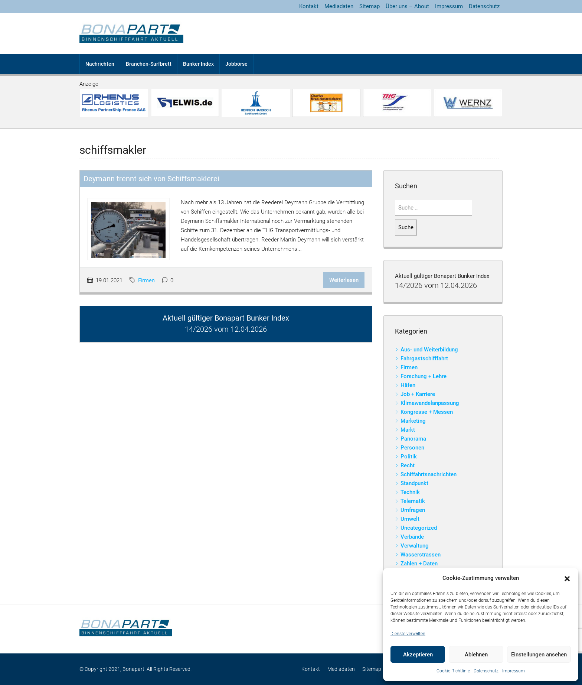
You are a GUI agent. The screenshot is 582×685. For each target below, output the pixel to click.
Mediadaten (338, 6)
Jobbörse (236, 64)
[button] (567, 578)
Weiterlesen (344, 280)
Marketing (413, 421)
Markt (407, 429)
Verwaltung (414, 545)
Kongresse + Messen (426, 412)
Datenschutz (486, 670)
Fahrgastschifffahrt (424, 358)
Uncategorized (418, 528)
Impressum (513, 670)
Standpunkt (414, 483)
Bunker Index (198, 64)
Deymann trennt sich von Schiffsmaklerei (151, 178)
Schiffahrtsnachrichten (428, 474)
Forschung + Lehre (423, 376)
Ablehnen (476, 654)
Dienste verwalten (407, 633)
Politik (408, 456)
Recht (407, 465)
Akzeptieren (418, 654)
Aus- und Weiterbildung (429, 349)
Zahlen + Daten (419, 563)
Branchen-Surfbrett (148, 64)
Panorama (413, 438)
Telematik (412, 501)
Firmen (146, 280)
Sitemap (369, 6)
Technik (410, 492)
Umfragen (412, 510)
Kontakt (308, 6)
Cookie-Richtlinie (453, 670)
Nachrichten (99, 64)
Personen (412, 447)
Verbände (412, 536)
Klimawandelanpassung (429, 403)
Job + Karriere (417, 394)
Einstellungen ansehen (539, 654)
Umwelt (409, 519)
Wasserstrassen (420, 554)
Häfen (407, 385)
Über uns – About (407, 6)
